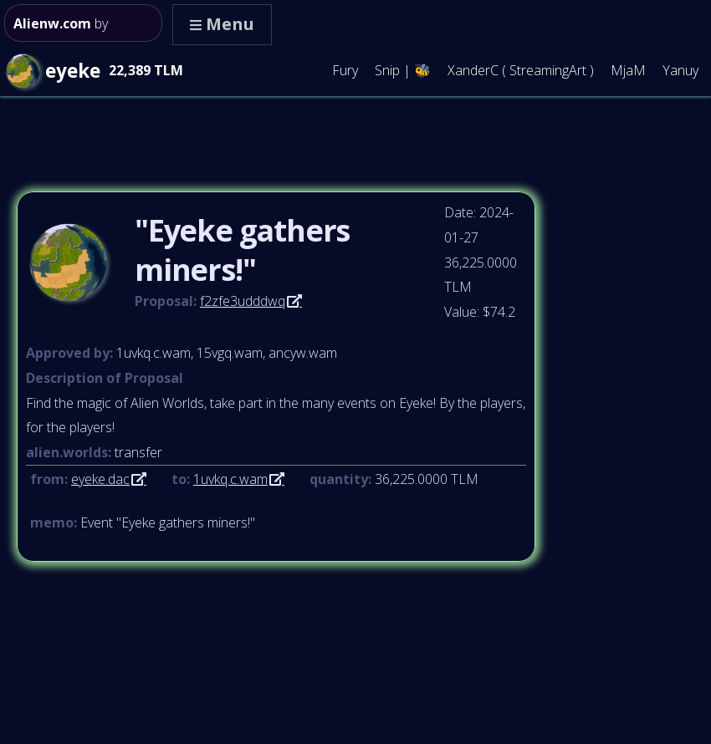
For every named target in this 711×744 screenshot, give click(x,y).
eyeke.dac (100, 479)
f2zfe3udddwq (242, 301)
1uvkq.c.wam (230, 479)
